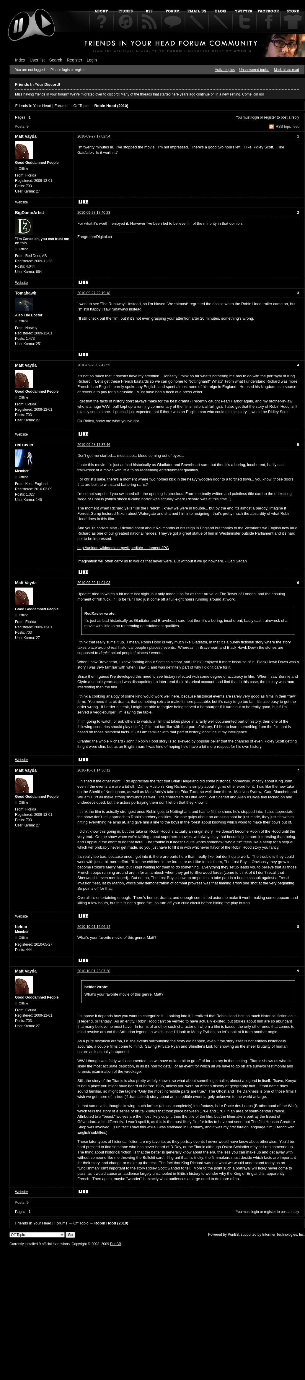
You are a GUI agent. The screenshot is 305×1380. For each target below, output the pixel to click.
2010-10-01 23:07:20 (93, 971)
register (270, 117)
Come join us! (253, 94)
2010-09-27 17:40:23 (93, 213)
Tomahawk (25, 293)
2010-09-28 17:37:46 (93, 445)
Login (92, 60)
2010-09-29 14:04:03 (93, 583)
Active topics (225, 70)
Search (55, 60)
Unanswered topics (254, 70)
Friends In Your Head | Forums (41, 105)
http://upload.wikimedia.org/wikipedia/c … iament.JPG (123, 548)
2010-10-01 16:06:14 (93, 927)
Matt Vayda (26, 136)
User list (37, 60)
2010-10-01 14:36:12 (93, 770)
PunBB (233, 1234)
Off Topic (80, 105)
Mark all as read (286, 70)
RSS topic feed (287, 126)
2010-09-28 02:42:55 (93, 365)
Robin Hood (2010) (111, 105)
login (255, 117)
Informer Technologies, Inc (283, 1234)
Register (74, 60)
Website (21, 202)
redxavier (24, 444)
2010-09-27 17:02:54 (93, 136)
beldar (21, 926)
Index (20, 60)
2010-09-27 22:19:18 (93, 293)
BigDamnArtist (29, 212)
